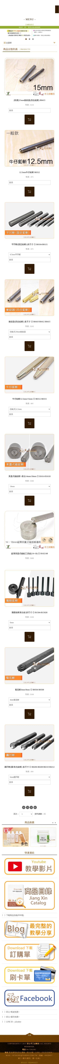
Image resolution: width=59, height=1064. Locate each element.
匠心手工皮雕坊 (29, 7)
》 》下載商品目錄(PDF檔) (13, 915)
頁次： (16, 814)
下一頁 (31, 807)
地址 (6, 1052)
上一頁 (27, 807)
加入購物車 (29, 119)
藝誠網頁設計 (33, 1062)
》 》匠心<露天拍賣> (10, 1017)
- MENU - (30, 19)
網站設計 (24, 1062)
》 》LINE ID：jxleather (11, 1022)
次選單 (29, 43)
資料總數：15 (40, 814)
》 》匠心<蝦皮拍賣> (10, 1012)
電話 (24, 1049)
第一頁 (23, 807)
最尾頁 (35, 807)
